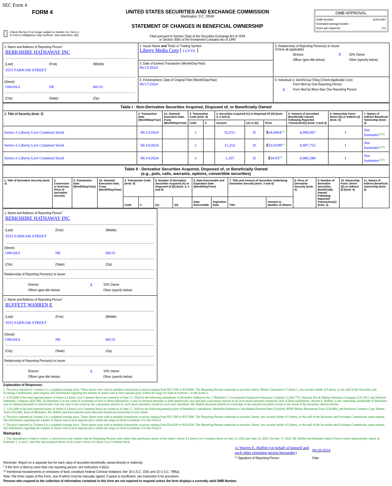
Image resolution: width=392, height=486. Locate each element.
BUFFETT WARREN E (28, 304)
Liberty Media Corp (159, 50)
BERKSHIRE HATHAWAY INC (37, 52)
